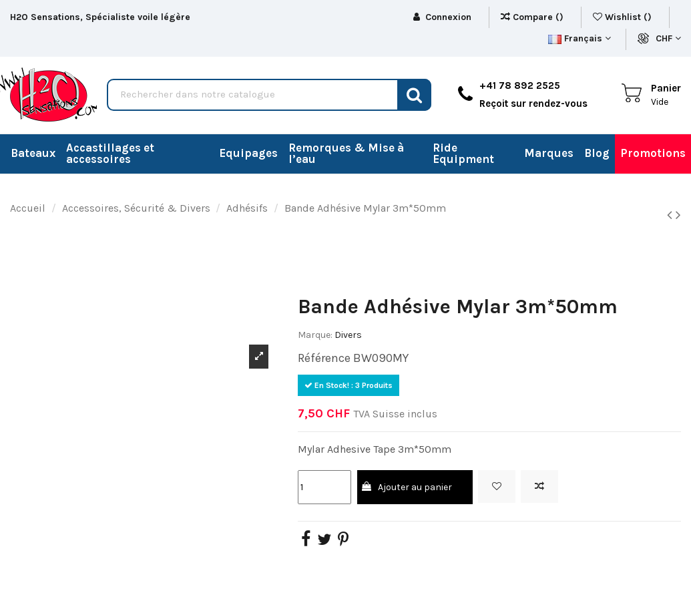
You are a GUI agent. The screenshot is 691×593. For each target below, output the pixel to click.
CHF (668, 38)
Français (579, 38)
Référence (324, 358)
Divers (348, 335)
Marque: (315, 335)
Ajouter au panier (406, 487)
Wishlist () (623, 17)
